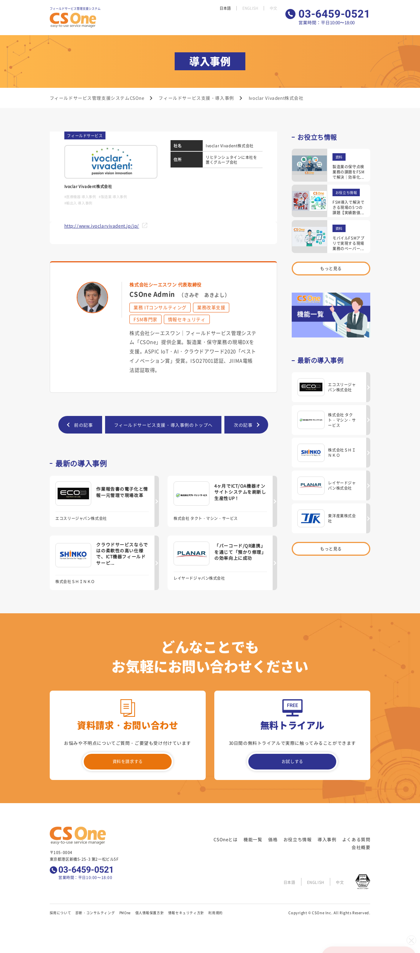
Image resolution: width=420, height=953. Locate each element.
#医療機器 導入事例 (80, 196)
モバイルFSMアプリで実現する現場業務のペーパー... (348, 243)
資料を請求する (127, 762)
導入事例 (218, 23)
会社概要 (269, 23)
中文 (273, 8)
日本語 (223, 8)
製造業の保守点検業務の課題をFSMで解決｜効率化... (348, 172)
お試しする (292, 762)
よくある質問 (244, 23)
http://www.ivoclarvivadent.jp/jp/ (101, 225)
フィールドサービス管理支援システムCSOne (97, 98)
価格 (173, 23)
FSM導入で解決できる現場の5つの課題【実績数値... (348, 207)
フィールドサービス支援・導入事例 (196, 98)
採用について (60, 913)
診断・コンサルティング (95, 913)
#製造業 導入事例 (113, 196)
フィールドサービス (84, 135)
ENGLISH (248, 8)
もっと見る (331, 268)
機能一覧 (158, 23)
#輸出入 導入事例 (78, 203)
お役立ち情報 (194, 23)
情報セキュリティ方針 (186, 913)
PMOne (125, 913)
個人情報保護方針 (149, 913)
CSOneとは (135, 23)
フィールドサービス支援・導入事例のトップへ (163, 425)
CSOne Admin (179, 294)
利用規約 (215, 913)
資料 (339, 157)
